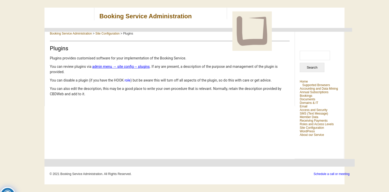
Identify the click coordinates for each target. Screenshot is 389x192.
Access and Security (313, 110)
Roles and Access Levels (317, 124)
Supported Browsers (316, 85)
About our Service (312, 135)
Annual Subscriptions (314, 92)
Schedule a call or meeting (332, 174)
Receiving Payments (313, 120)
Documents (307, 99)
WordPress (307, 131)
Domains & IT (309, 103)
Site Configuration (312, 128)
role (127, 80)
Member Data (309, 117)
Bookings (306, 96)
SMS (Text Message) (314, 113)
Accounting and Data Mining (319, 88)
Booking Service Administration (145, 16)
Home (304, 81)
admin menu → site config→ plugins (121, 67)
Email (303, 106)
